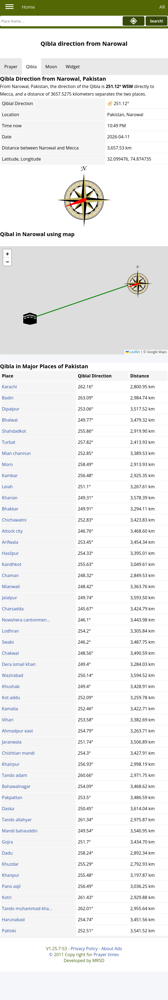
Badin (8, 398)
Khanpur (10, 875)
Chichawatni (14, 520)
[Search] (60, 21)
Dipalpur (10, 409)
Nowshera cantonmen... (26, 620)
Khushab (11, 686)
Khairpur (10, 764)
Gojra (7, 842)
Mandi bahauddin (20, 831)
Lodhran (10, 631)
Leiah (7, 487)
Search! (156, 21)
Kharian (10, 498)
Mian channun (16, 453)
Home (28, 7)
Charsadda (12, 609)
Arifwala (10, 542)
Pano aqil (11, 886)
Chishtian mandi (18, 753)
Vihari (8, 720)
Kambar (10, 475)
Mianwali (11, 586)
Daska (8, 809)
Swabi (8, 642)
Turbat (8, 442)
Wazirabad (12, 675)
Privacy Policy (84, 949)
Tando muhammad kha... (27, 908)
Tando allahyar (17, 820)
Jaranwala (12, 742)
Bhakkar (10, 509)
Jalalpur (9, 598)
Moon (51, 67)
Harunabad (13, 920)
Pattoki (9, 931)
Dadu (7, 853)
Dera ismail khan (19, 664)
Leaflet (133, 352)
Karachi (9, 387)
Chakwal (10, 653)
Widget (73, 67)
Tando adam (14, 775)
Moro (7, 464)
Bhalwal (10, 420)
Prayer (11, 67)
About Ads (111, 949)
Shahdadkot (14, 431)
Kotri (7, 897)
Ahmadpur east (17, 731)
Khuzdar (10, 864)
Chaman (10, 575)
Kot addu (11, 698)
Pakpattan (12, 797)
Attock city (12, 531)
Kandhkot (11, 564)
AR (162, 7)
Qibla (31, 67)
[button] (138, 282)
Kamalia (10, 709)
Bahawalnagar (16, 786)
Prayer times (106, 954)
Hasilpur (10, 553)
